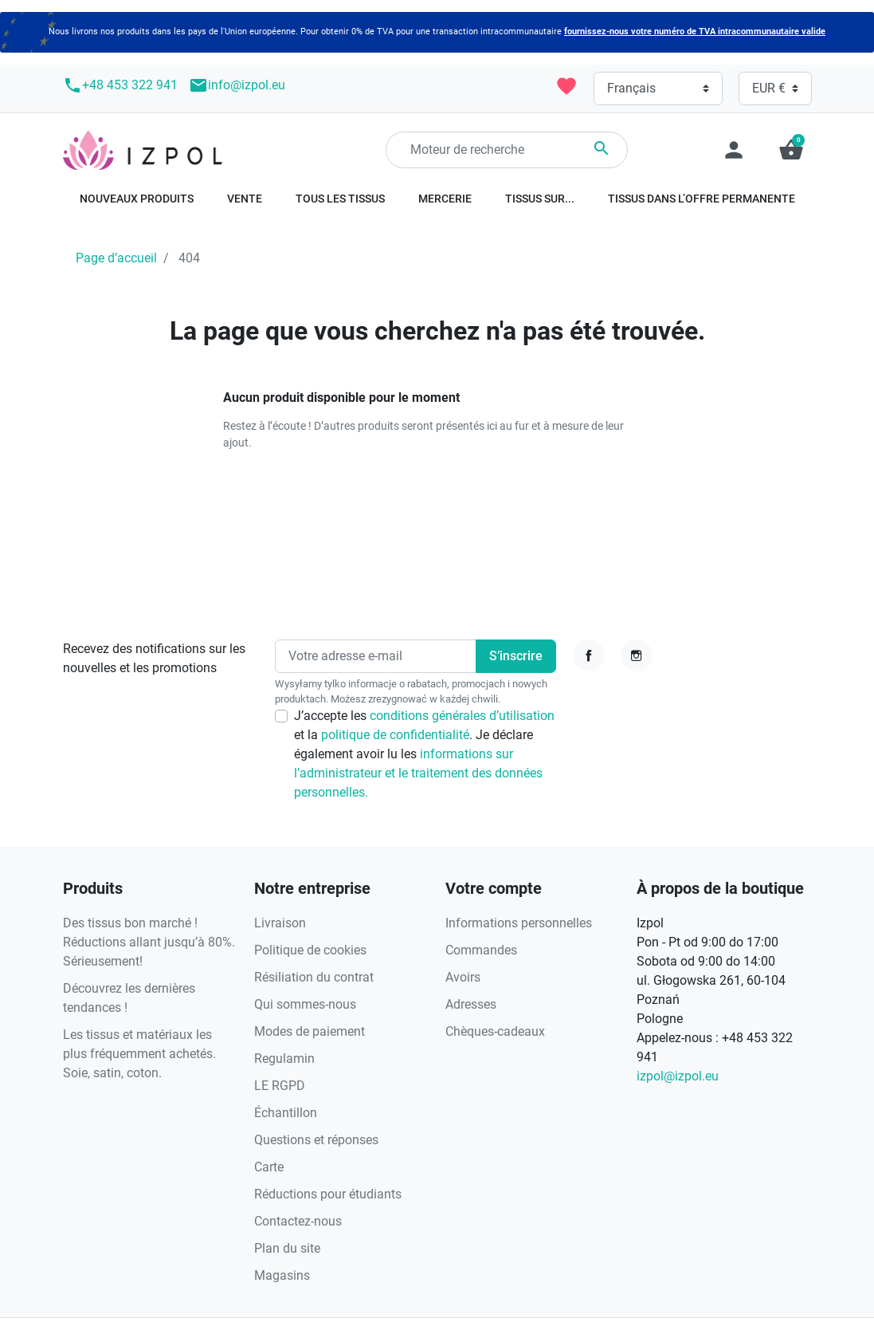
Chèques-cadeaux (495, 1031)
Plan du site (287, 1248)
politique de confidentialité (395, 734)
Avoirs (462, 977)
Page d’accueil (116, 258)
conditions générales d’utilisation (462, 715)
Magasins (282, 1275)
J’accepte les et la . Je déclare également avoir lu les (424, 754)
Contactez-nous (298, 1221)
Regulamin (284, 1058)
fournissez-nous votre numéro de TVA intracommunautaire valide (694, 31)
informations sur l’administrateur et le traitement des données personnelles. (418, 773)
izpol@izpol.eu (678, 1076)
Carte (269, 1167)
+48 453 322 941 (120, 85)
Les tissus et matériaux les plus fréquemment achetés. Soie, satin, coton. (139, 1053)
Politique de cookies (310, 950)
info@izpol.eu (237, 85)
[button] (791, 150)
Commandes (481, 950)
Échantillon (285, 1112)
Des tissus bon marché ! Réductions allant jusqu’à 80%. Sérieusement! (149, 942)
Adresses (470, 1004)
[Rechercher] (507, 150)
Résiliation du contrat (314, 977)
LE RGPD (279, 1085)
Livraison (280, 923)
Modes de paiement (309, 1031)
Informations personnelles (518, 923)
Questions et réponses (316, 1139)
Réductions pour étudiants (328, 1194)
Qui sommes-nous (305, 1004)
